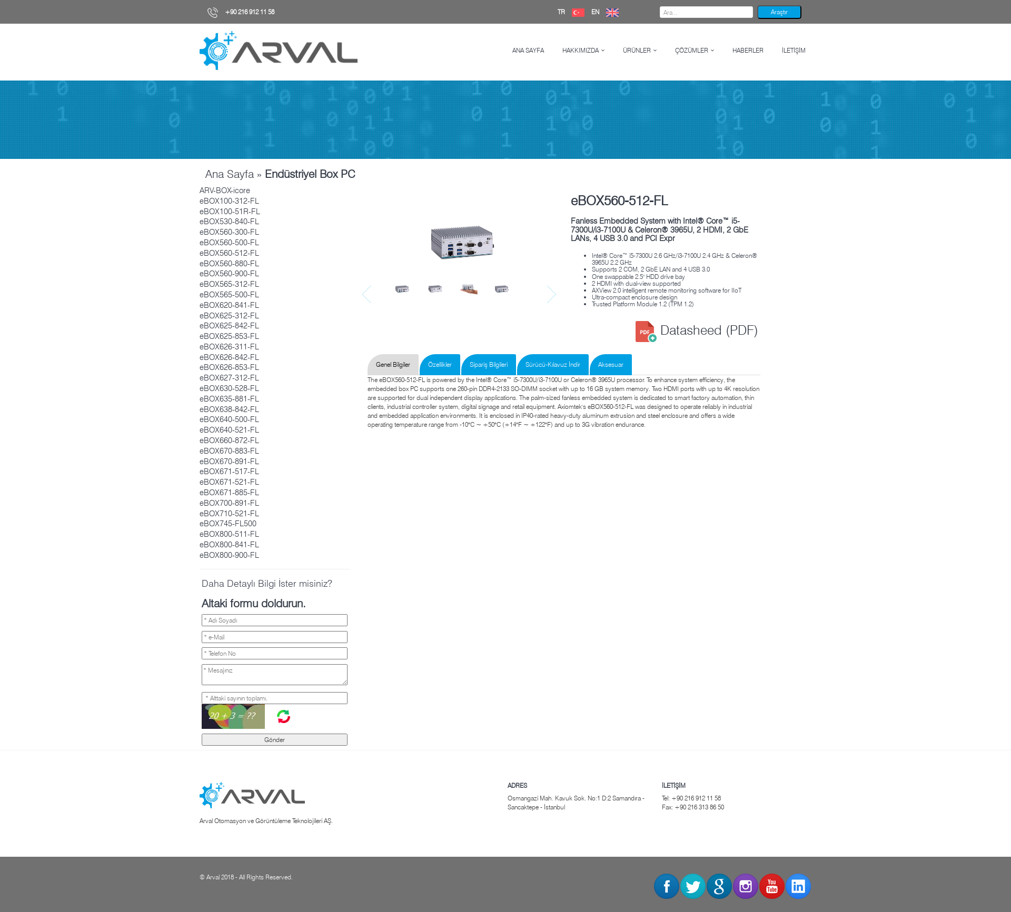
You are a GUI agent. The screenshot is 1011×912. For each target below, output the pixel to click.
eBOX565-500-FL (229, 294)
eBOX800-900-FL (229, 555)
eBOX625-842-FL (229, 325)
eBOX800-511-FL (229, 534)
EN (607, 12)
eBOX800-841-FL (229, 544)
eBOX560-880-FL (229, 263)
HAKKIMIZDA (580, 50)
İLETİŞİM (794, 50)
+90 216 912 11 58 (240, 12)
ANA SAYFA (528, 50)
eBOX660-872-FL (229, 440)
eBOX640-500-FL (229, 419)
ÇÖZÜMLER (691, 50)
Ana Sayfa (229, 174)
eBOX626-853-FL (229, 367)
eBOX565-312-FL (229, 284)
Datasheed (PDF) (697, 330)
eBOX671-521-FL (229, 482)
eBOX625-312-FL (229, 315)
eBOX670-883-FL (229, 451)
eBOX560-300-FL (229, 232)
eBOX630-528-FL (229, 388)
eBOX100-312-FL (229, 201)
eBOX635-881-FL (229, 399)
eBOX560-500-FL (229, 242)
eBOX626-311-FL (229, 347)
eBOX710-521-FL (229, 513)
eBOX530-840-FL (229, 221)
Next (553, 294)
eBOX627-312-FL (229, 378)
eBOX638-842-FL (229, 409)
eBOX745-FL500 (228, 523)
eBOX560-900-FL (229, 273)
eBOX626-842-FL (229, 357)
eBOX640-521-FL (229, 430)
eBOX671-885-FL (229, 492)
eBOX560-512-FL (229, 253)
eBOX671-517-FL (229, 471)
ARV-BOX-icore (225, 190)
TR (574, 12)
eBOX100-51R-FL (230, 211)
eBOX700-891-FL (229, 503)
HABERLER (748, 50)
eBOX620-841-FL (229, 305)
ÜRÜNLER (637, 50)
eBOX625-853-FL (229, 336)
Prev (368, 294)
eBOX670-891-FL (229, 461)
